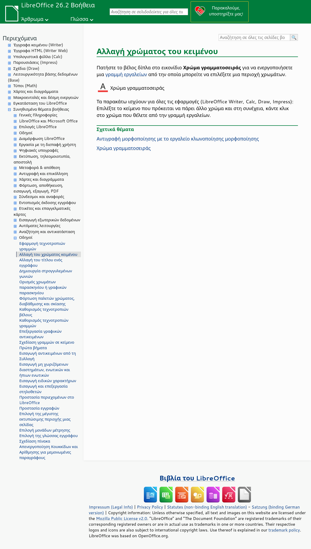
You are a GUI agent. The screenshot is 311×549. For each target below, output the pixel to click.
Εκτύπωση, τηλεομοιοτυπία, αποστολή (42, 159)
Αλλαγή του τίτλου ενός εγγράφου (40, 262)
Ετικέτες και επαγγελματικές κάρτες (42, 211)
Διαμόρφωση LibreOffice (42, 138)
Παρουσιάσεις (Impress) (35, 62)
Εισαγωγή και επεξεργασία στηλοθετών (43, 388)
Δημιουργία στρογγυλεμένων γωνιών (45, 273)
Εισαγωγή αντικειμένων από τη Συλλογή (47, 355)
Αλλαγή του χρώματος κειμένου (48, 254)
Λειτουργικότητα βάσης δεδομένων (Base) (43, 77)
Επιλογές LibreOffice (38, 126)
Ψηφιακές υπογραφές (38, 150)
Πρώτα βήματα (33, 347)
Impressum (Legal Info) (111, 507)
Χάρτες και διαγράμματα (35, 91)
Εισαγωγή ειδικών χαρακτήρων (47, 380)
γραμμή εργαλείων (126, 74)
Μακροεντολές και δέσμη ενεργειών (45, 97)
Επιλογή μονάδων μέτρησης (44, 430)
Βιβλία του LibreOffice (197, 478)
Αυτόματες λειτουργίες (39, 225)
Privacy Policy (150, 507)
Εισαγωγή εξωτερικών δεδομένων (49, 220)
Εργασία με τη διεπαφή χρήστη (47, 144)
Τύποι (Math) (25, 85)
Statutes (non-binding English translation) (207, 507)
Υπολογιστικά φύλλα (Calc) (37, 56)
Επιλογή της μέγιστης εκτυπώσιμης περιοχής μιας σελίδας (45, 419)
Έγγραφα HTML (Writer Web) (40, 50)
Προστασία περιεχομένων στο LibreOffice (46, 399)
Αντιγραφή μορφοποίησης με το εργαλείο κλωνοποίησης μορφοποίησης (178, 138)
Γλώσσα (79, 18)
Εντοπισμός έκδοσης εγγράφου (47, 202)
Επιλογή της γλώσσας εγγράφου (48, 435)
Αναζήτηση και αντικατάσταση (47, 231)
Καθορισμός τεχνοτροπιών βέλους (43, 312)
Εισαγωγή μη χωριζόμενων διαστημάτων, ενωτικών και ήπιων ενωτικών (44, 369)
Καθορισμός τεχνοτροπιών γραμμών (43, 323)
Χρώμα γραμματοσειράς (124, 148)
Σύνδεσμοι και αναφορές (41, 196)
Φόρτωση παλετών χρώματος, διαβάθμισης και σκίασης (47, 301)
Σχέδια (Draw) (26, 68)
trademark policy (284, 530)
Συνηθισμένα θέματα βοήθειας (41, 109)
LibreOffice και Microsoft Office (48, 121)
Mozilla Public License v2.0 (121, 518)
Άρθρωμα (32, 18)
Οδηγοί (25, 132)
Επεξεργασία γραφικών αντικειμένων (40, 334)
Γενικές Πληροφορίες (38, 115)
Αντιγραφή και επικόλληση (43, 173)
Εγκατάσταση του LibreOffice (40, 103)
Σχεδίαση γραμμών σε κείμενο (46, 342)
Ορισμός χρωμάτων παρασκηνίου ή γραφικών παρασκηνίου (42, 287)
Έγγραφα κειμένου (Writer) (38, 45)
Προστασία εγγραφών (39, 408)
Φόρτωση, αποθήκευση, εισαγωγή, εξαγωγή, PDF (38, 188)
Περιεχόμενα (20, 38)
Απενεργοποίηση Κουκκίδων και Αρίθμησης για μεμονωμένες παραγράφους (48, 452)
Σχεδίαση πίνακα (34, 441)
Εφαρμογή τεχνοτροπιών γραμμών (42, 246)
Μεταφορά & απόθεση (39, 167)
